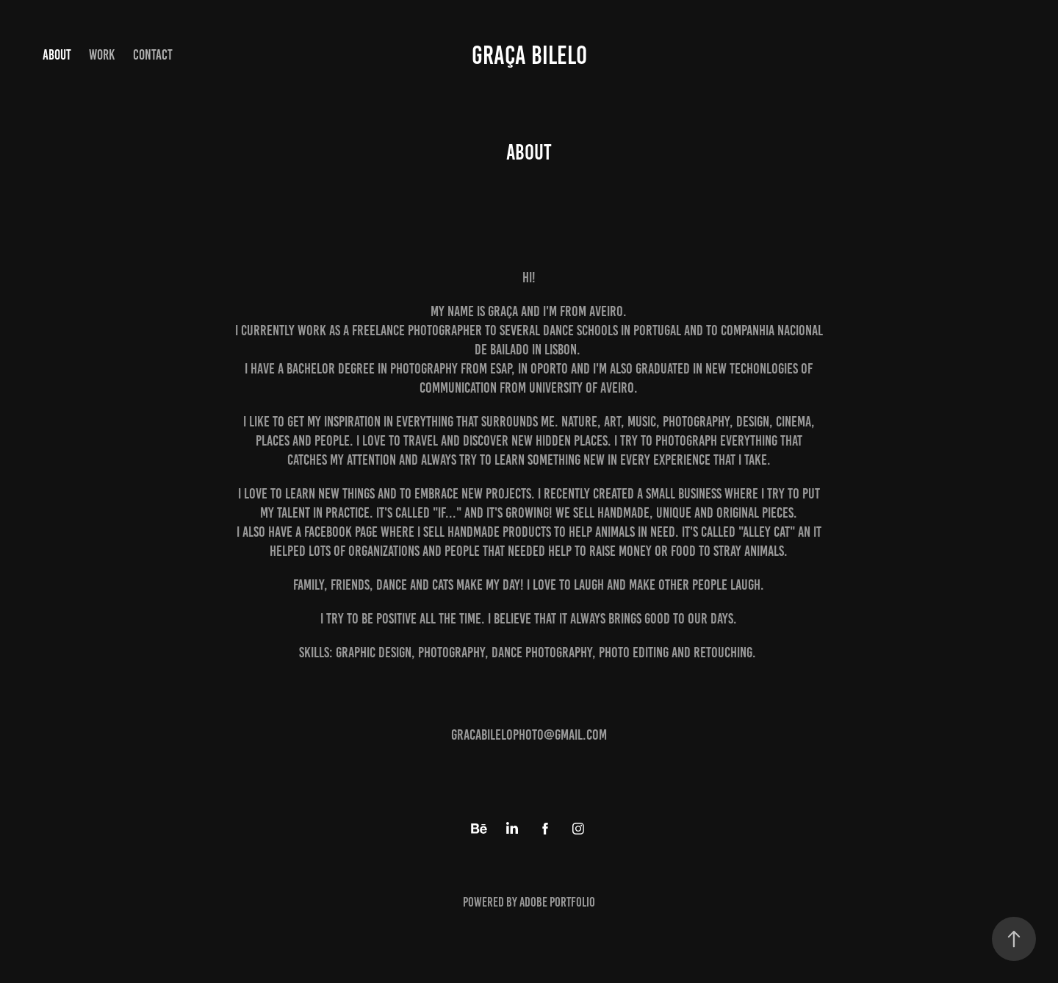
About (57, 54)
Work (102, 54)
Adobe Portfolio (557, 902)
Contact (153, 54)
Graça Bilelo (529, 55)
